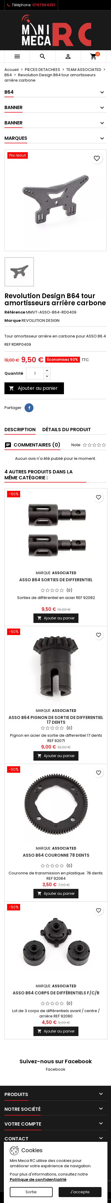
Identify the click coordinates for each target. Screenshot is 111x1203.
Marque (12, 320)
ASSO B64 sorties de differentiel (56, 580)
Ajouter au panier (33, 388)
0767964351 (43, 4)
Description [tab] (20, 429)
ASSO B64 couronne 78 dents (56, 855)
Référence (14, 312)
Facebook (55, 1069)
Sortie (31, 1192)
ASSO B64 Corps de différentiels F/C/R (56, 993)
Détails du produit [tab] (66, 429)
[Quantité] (35, 373)
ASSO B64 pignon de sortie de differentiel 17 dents (56, 720)
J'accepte (80, 1192)
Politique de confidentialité (38, 1179)
